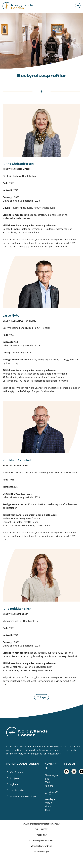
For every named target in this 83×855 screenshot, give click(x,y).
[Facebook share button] (66, 771)
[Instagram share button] (73, 771)
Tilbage (41, 697)
